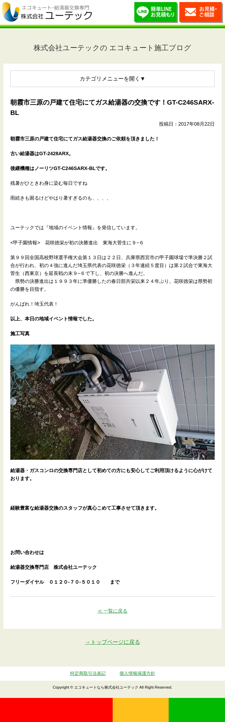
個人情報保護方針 (137, 673)
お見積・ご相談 (201, 14)
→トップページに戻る (112, 642)
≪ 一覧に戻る (113, 611)
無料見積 (141, 710)
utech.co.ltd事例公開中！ (103, 12)
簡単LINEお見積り (156, 14)
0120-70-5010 (56, 710)
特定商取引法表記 (88, 673)
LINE (197, 710)
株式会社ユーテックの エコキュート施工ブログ (113, 48)
